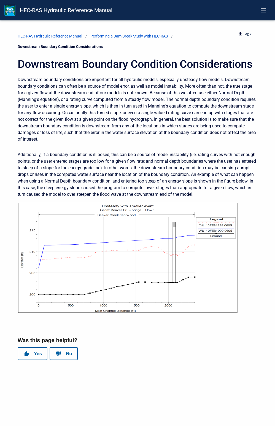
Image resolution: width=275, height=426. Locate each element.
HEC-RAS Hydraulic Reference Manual (66, 10)
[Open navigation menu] (263, 10)
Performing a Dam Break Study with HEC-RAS (129, 36)
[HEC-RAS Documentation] (9, 10)
